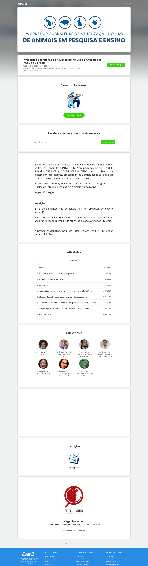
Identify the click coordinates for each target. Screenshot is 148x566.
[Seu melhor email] (67, 142)
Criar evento (110, 556)
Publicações (79, 556)
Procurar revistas (74, 115)
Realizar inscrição (116, 65)
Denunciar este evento (74, 544)
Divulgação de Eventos (82, 562)
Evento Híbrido (49, 564)
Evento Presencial (50, 559)
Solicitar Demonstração (113, 562)
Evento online (49, 562)
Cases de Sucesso (111, 559)
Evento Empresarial (51, 556)
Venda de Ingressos (82, 564)
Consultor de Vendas (112, 564)
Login (126, 3)
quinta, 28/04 (74, 261)
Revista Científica (81, 559)
